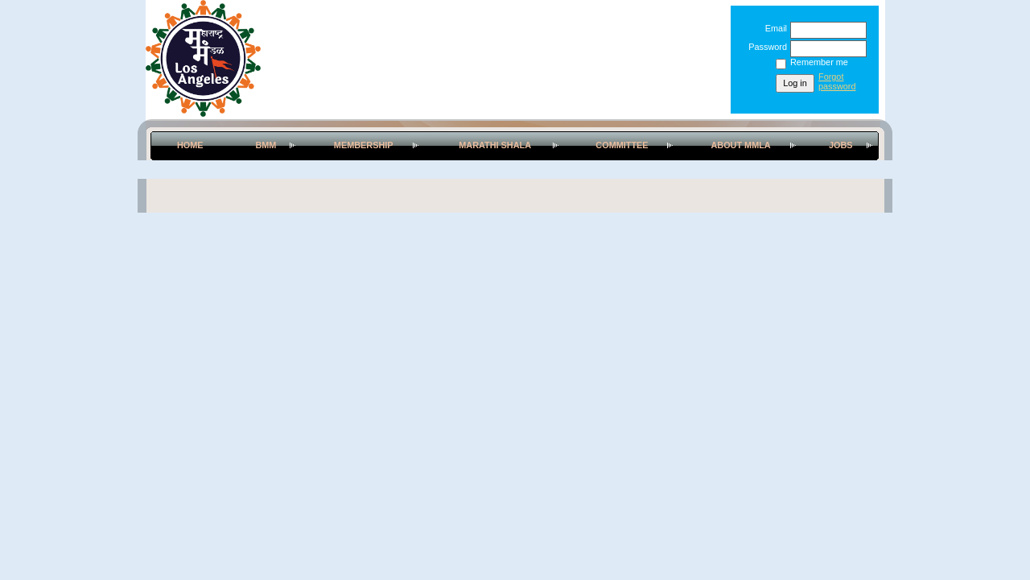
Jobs (841, 145)
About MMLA (740, 145)
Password (765, 47)
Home (190, 145)
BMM (265, 145)
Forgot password (837, 81)
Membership (363, 145)
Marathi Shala (495, 145)
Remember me (819, 62)
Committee (621, 145)
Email (773, 28)
